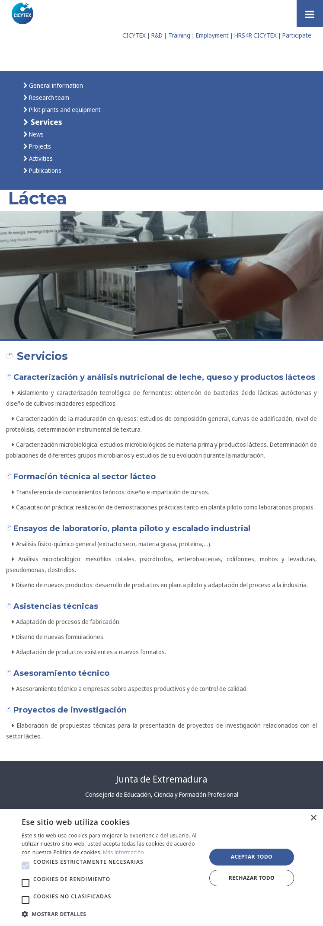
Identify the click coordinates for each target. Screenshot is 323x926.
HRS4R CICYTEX (255, 35)
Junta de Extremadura (161, 779)
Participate (296, 35)
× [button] (313, 818)
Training (179, 35)
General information (55, 85)
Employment (212, 35)
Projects (39, 146)
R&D (157, 35)
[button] (25, 865)
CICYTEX (134, 35)
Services (45, 121)
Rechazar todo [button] (252, 877)
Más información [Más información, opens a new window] (123, 852)
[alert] (161, 867)
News (36, 134)
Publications (44, 170)
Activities (40, 158)
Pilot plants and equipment (64, 109)
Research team (48, 97)
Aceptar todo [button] (251, 856)
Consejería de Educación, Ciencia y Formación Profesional (161, 794)
